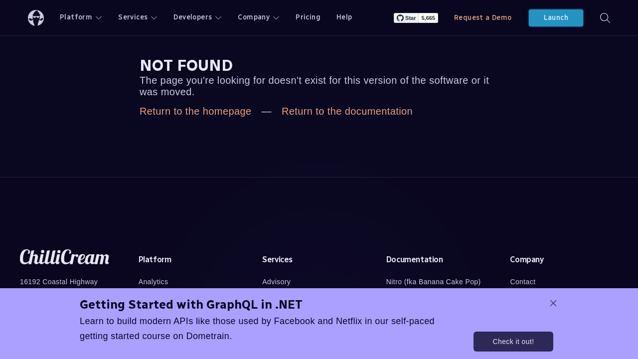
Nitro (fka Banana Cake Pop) (433, 282)
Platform (81, 17)
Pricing (308, 17)
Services (138, 17)
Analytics (153, 282)
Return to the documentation (347, 111)
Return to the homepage (196, 111)
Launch (556, 17)
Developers (197, 17)
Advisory (276, 282)
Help (344, 17)
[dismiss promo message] (553, 303)
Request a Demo (483, 17)
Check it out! (513, 342)
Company (259, 17)
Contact (522, 282)
